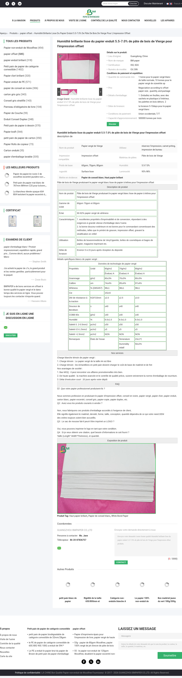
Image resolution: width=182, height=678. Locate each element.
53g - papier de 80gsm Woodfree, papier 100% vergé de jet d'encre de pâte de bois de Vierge (94, 644)
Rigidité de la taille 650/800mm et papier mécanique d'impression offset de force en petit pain (92, 600)
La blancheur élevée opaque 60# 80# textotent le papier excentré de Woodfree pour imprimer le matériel (30, 194)
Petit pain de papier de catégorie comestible (48, 629)
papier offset (26, 33)
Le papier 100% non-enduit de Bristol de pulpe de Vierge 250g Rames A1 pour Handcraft (142, 600)
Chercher (133, 4)
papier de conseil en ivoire (18, 88)
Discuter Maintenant (153, 3)
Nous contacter (130, 20)
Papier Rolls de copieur (16, 144)
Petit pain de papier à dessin (19, 125)
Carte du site (6, 656)
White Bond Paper (119, 516)
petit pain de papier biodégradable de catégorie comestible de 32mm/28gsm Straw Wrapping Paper (47, 636)
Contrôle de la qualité (104, 20)
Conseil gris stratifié (14, 100)
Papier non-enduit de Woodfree (20, 47)
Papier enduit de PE (14, 82)
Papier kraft (10, 131)
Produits (35, 20)
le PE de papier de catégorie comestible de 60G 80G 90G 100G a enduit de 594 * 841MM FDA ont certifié (49, 644)
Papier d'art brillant (14, 75)
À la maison (18, 20)
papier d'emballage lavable (18, 156)
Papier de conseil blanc (99, 516)
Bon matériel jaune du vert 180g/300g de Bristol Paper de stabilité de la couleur (167, 600)
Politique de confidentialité (27, 672)
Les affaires (167, 20)
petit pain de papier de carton (19, 138)
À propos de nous (54, 20)
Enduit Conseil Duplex (15, 119)
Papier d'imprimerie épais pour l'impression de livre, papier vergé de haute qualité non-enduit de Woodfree (94, 636)
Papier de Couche (13, 113)
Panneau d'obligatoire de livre (19, 106)
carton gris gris (12, 94)
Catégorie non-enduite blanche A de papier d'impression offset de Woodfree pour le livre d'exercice (117, 600)
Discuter (112, 124)
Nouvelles (150, 20)
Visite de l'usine (77, 20)
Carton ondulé (11, 150)
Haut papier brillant (78, 516)
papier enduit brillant (15, 60)
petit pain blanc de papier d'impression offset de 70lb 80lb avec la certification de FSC (68, 600)
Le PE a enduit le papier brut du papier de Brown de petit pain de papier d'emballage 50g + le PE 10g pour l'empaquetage (49, 653)
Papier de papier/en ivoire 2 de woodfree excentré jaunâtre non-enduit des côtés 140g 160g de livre (30, 177)
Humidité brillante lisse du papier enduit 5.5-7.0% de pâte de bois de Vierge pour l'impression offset (79, 102)
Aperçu (3, 33)
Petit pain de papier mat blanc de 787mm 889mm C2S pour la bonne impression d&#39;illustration (29, 186)
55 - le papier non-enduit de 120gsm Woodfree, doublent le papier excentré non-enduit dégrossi (94, 653)
